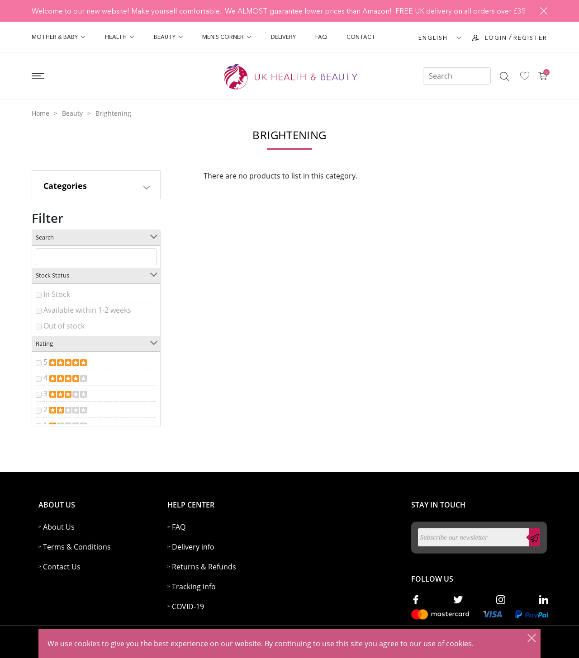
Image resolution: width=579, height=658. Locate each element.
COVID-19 (188, 606)
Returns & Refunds (204, 567)
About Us (59, 527)
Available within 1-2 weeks (87, 310)
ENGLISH (433, 37)
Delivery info (193, 547)
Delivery (283, 36)
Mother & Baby (58, 36)
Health (119, 36)
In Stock (56, 294)
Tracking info (194, 587)
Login (496, 37)
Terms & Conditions (77, 547)
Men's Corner (227, 36)
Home (40, 113)
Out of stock (64, 326)
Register (530, 37)
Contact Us (62, 567)
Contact (360, 36)
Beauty (168, 36)
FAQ (321, 36)
